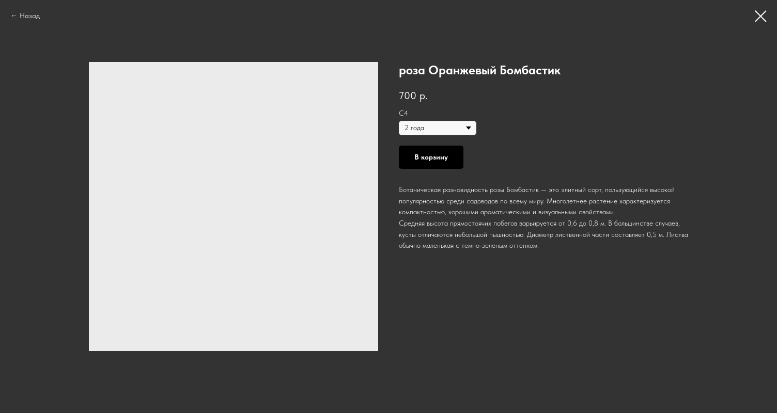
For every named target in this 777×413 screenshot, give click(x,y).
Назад (30, 15)
